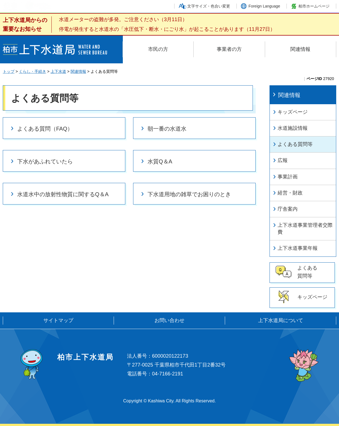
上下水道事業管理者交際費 (305, 228)
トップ (8, 71)
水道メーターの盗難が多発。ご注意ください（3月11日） (123, 19)
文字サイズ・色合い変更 (208, 6)
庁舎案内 (288, 209)
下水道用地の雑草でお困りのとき (189, 194)
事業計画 (288, 177)
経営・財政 (290, 193)
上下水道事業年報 (298, 248)
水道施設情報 (293, 128)
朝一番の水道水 (167, 129)
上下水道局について (280, 320)
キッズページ (293, 112)
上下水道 (58, 71)
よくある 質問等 (307, 272)
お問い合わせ (169, 320)
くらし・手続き (32, 71)
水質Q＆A (160, 161)
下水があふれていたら (45, 161)
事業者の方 (229, 49)
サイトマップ (58, 320)
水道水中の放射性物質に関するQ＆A (63, 194)
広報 (283, 160)
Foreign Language (264, 6)
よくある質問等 (295, 144)
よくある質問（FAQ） (45, 129)
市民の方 (158, 49)
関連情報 (300, 49)
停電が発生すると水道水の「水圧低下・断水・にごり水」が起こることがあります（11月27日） (167, 29)
